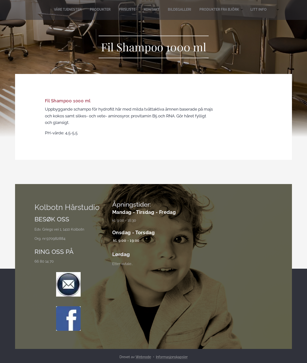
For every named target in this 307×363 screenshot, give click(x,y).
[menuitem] (217, 10)
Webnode (143, 357)
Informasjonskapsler (172, 357)
